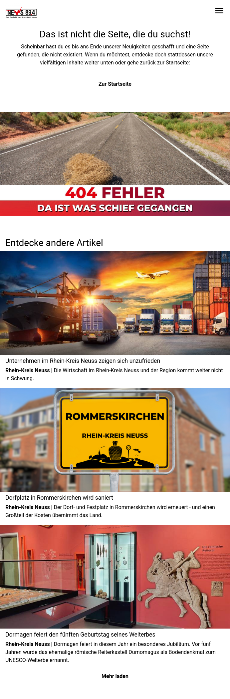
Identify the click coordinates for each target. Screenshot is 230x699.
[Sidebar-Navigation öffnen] (219, 11)
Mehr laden (115, 676)
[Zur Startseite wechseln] (21, 12)
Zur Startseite (115, 84)
